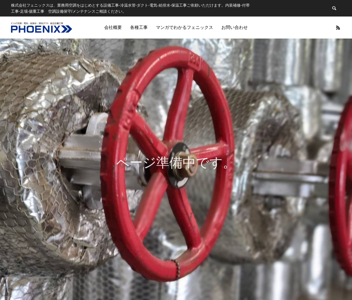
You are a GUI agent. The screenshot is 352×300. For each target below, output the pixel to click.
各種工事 (139, 27)
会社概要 (113, 27)
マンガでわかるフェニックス (184, 27)
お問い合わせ (234, 27)
